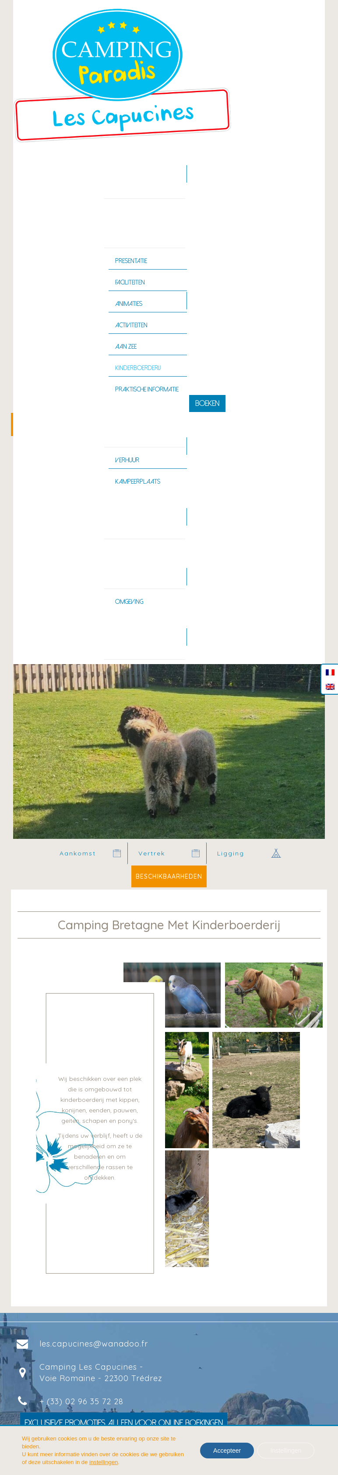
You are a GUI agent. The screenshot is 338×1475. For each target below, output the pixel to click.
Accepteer (226, 1450)
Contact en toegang (138, 637)
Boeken (207, 403)
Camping (120, 225)
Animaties (128, 303)
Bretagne (121, 566)
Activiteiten (131, 325)
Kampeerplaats (137, 481)
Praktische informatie (147, 389)
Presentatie (131, 260)
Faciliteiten (130, 282)
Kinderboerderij (138, 367)
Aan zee (126, 346)
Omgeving (129, 601)
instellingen (103, 1462)
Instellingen (285, 1450)
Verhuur (127, 460)
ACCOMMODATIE (130, 424)
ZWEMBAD (122, 516)
